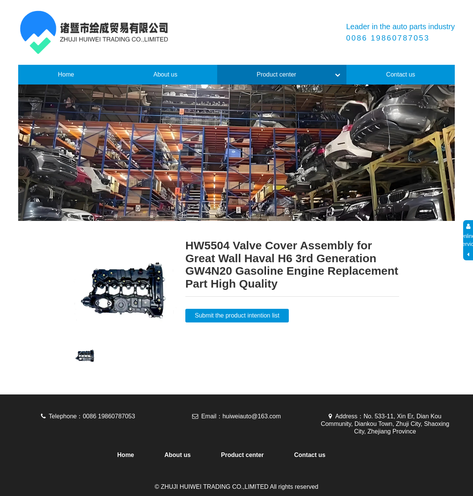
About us (165, 74)
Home (66, 74)
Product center (276, 74)
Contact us (400, 74)
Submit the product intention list (237, 315)
